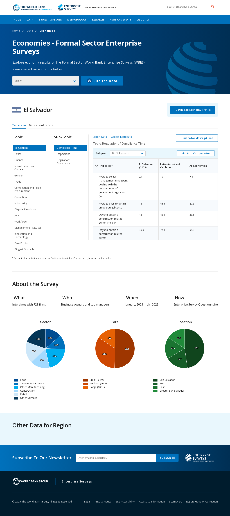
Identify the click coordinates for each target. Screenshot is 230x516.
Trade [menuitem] (17, 181)
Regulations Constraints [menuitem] (64, 161)
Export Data (100, 136)
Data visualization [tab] (41, 125)
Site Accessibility (125, 501)
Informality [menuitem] (20, 203)
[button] (128, 153)
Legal (87, 501)
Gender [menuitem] (18, 175)
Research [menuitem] (98, 19)
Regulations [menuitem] (21, 147)
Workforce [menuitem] (20, 221)
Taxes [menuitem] (17, 154)
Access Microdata (121, 136)
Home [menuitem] (17, 19)
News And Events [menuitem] (121, 19)
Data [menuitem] (30, 19)
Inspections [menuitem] (63, 154)
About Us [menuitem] (143, 19)
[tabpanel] (115, 191)
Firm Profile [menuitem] (21, 243)
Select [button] (18, 81)
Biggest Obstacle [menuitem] (24, 249)
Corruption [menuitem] (20, 197)
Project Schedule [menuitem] (50, 19)
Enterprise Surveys (77, 481)
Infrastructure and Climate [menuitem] (24, 167)
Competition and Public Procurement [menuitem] (27, 189)
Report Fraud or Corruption (202, 501)
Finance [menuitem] (18, 160)
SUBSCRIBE (167, 458)
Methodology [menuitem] (76, 19)
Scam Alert (175, 501)
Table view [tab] (19, 125)
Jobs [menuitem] (16, 215)
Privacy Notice (103, 501)
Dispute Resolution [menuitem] (25, 209)
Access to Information (152, 501)
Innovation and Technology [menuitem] (23, 235)
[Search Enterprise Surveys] (190, 6)
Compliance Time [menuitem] (67, 147)
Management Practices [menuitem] (27, 227)
